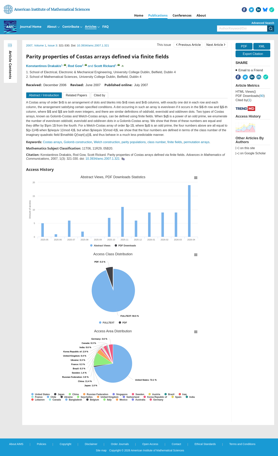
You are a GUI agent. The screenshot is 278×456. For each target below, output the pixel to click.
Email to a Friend (250, 70)
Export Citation (253, 53)
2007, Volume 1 (36, 45)
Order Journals (120, 444)
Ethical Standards (205, 444)
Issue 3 (52, 45)
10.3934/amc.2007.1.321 (93, 45)
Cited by (99, 95)
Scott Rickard (104, 66)
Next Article (215, 45)
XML (262, 46)
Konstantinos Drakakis (43, 66)
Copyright (65, 444)
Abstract (44, 95)
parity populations (133, 142)
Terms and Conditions (242, 444)
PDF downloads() (250, 96)
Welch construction (107, 142)
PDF (244, 46)
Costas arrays (52, 142)
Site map (101, 450)
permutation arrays (196, 142)
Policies (41, 444)
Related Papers (76, 95)
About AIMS (16, 444)
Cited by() (243, 100)
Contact (176, 444)
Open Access (150, 444)
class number (156, 142)
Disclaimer (91, 444)
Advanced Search (263, 22)
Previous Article (188, 45)
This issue (164, 45)
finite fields (174, 142)
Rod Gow (75, 66)
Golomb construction (78, 142)
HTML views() (246, 91)
